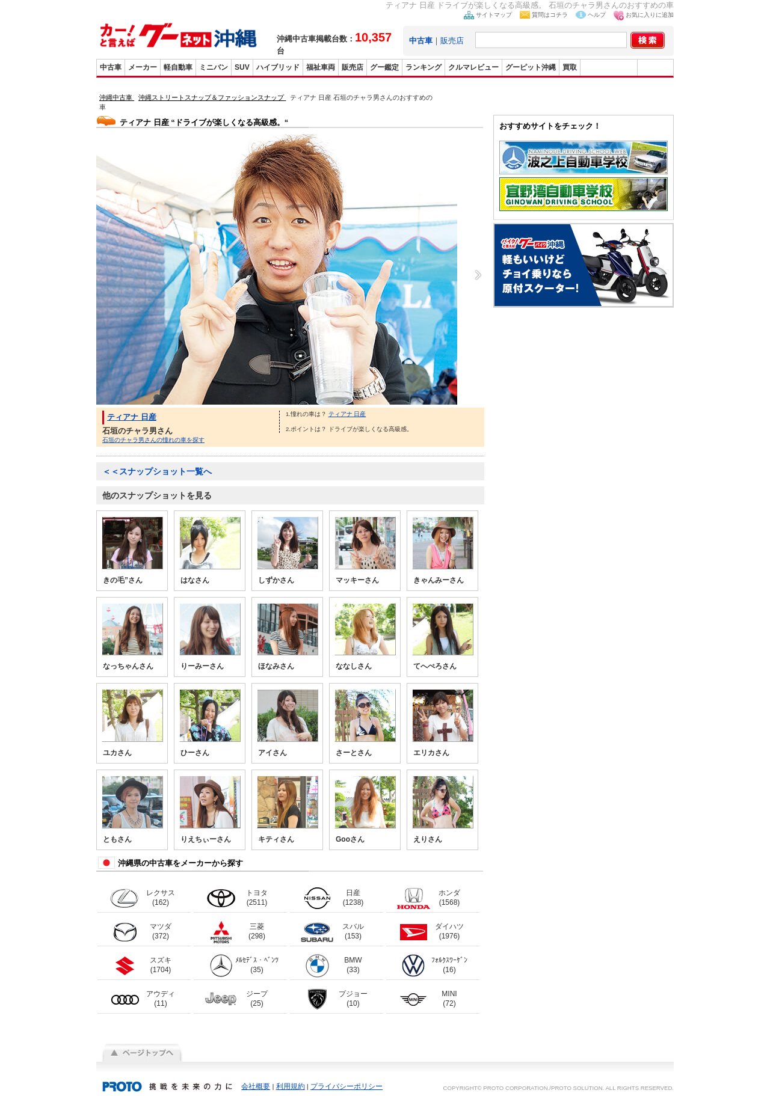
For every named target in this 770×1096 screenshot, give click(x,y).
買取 (569, 67)
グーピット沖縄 (530, 67)
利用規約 (290, 1086)
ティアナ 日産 (131, 416)
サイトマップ (494, 14)
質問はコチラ (550, 14)
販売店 (452, 40)
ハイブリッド (278, 67)
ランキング (423, 67)
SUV (242, 67)
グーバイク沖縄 (609, 67)
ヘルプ (597, 14)
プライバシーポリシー (346, 1086)
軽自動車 (178, 67)
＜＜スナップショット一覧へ (157, 471)
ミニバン (213, 67)
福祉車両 (320, 67)
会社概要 (255, 1086)
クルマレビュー (473, 67)
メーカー (142, 67)
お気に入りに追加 (650, 14)
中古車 (111, 67)
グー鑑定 (384, 67)
